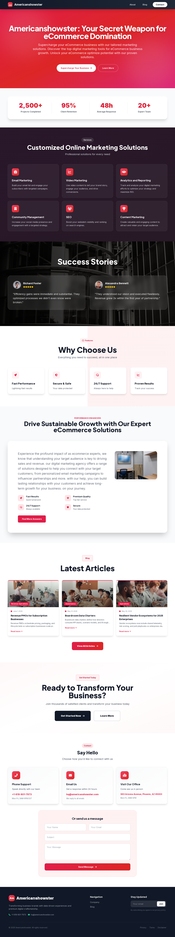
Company (94, 902)
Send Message (87, 867)
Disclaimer (162, 927)
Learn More (108, 68)
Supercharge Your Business (76, 68)
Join (161, 904)
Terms (152, 927)
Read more (16, 631)
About (132, 4)
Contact (160, 4)
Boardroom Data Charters (80, 615)
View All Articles (87, 646)
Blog (145, 4)
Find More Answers (32, 519)
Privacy (143, 927)
